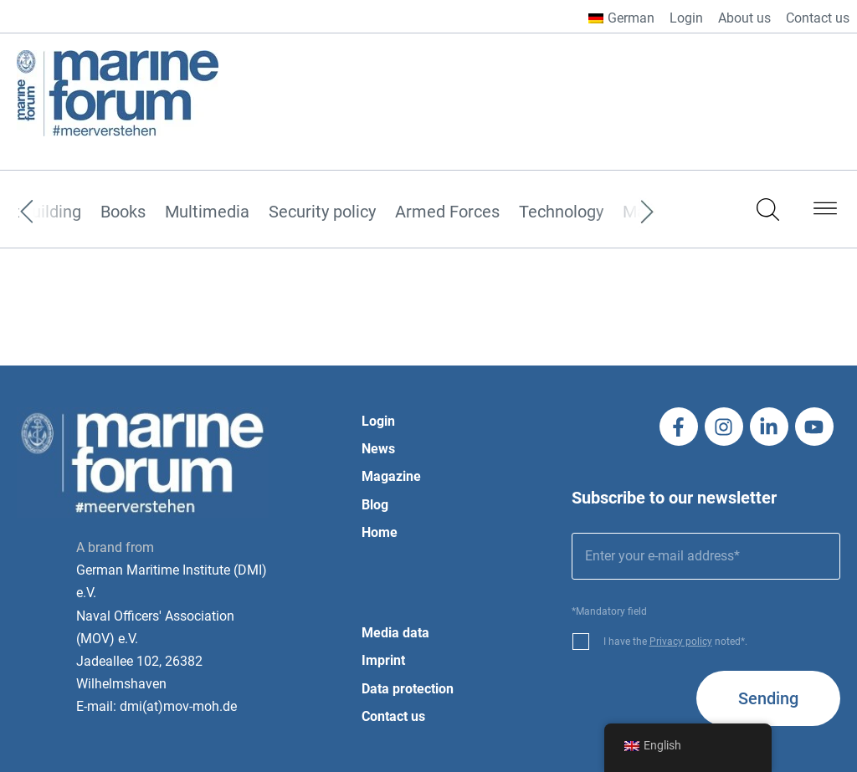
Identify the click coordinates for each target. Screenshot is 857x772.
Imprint (383, 660)
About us (744, 18)
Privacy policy (680, 641)
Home (380, 532)
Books (123, 212)
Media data (395, 633)
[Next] (621, 212)
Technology (561, 212)
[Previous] (51, 212)
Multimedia (207, 212)
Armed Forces (447, 212)
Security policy (322, 212)
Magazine (391, 476)
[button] (825, 211)
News (378, 449)
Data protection (408, 689)
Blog (375, 505)
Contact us (817, 18)
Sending (768, 698)
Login (686, 18)
